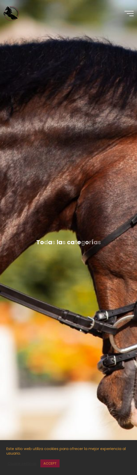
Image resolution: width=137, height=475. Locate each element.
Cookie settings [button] (22, 463)
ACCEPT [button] (49, 463)
